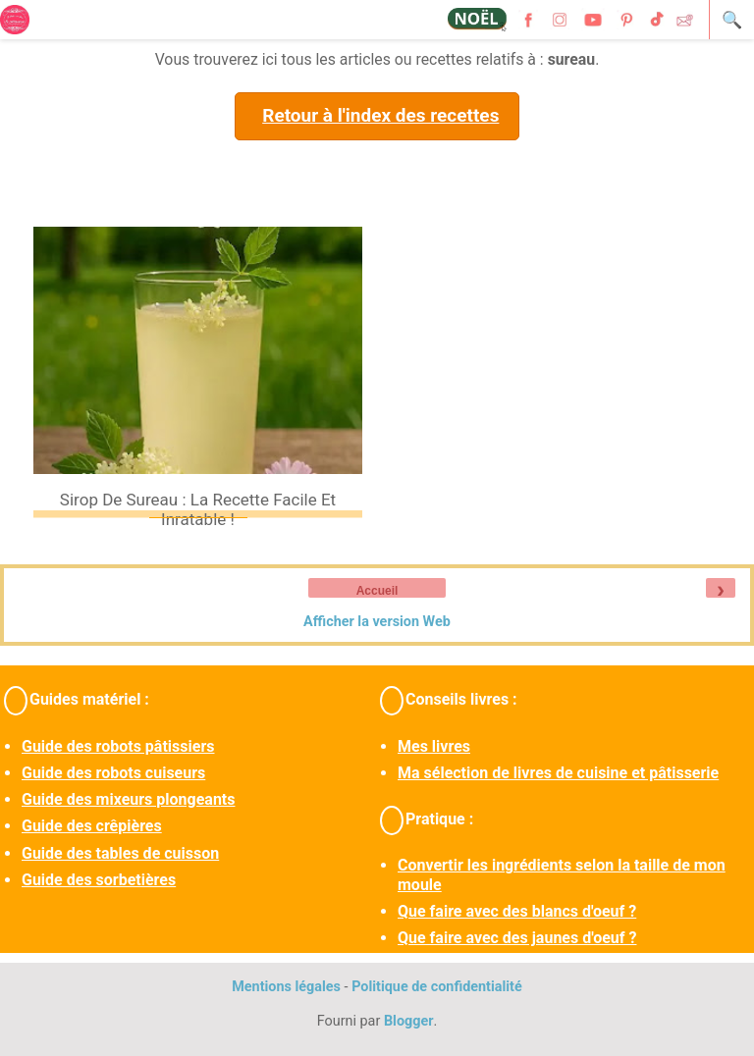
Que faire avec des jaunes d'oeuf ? (517, 937)
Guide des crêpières (92, 826)
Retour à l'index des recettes (380, 115)
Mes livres (434, 746)
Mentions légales (286, 986)
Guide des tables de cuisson (120, 853)
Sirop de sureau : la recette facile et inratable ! (198, 509)
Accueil (377, 591)
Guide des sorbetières (99, 880)
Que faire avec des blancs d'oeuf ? (517, 911)
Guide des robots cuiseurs (113, 773)
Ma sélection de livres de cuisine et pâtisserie (558, 773)
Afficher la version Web (377, 621)
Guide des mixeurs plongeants (128, 799)
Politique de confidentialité (436, 986)
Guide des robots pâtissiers (118, 746)
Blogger (409, 1021)
